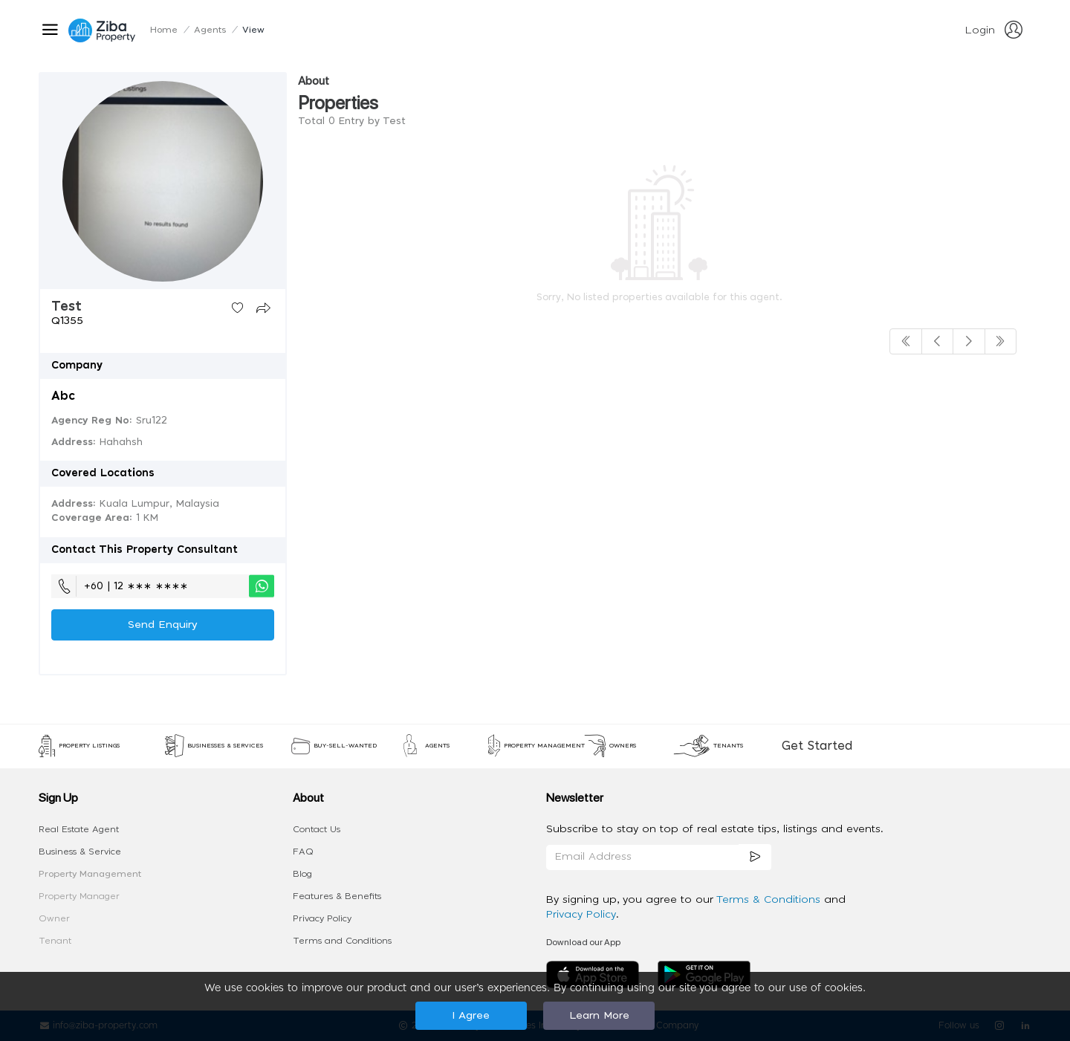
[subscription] (755, 857)
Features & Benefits (337, 896)
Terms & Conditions (770, 900)
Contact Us (316, 829)
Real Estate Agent (79, 829)
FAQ (303, 851)
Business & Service (80, 851)
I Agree (471, 1016)
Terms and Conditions (342, 940)
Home (164, 29)
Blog (302, 873)
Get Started (817, 746)
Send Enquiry (163, 625)
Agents (210, 29)
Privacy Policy (322, 918)
